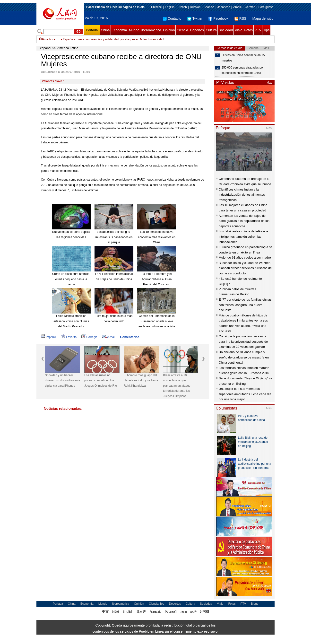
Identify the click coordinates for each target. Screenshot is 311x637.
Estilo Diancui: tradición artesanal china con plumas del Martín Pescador (71, 321)
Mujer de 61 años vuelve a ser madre (245, 257)
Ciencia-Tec (156, 603)
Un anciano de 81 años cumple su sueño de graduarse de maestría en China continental (244, 357)
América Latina (67, 48)
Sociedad (226, 30)
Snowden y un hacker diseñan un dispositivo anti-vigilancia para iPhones (62, 380)
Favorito (69, 337)
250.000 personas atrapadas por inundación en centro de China (243, 70)
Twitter (194, 18)
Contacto (172, 18)
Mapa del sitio (262, 18)
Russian (195, 7)
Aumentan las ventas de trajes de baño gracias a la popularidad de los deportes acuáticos (244, 221)
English (169, 7)
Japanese (223, 7)
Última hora (47, 39)
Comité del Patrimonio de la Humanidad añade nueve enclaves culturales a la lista (156, 321)
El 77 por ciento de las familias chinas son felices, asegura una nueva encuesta (245, 305)
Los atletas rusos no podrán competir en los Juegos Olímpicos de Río (100, 380)
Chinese (156, 7)
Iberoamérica (151, 30)
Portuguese (266, 7)
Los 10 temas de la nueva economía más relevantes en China (156, 237)
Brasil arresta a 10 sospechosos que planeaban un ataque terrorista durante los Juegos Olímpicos (176, 386)
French (182, 7)
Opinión (169, 30)
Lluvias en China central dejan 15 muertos (243, 57)
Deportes (197, 30)
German (250, 7)
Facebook (218, 18)
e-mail (108, 337)
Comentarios (129, 337)
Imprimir (48, 337)
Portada (92, 30)
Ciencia (182, 30)
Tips (266, 30)
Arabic (237, 7)
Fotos (248, 30)
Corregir (89, 337)
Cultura (211, 30)
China (105, 30)
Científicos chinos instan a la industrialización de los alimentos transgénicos (242, 195)
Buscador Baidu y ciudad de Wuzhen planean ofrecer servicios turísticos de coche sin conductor (245, 268)
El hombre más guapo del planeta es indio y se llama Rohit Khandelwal (141, 380)
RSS (240, 18)
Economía (119, 30)
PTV (258, 30)
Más (269, 82)
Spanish (209, 7)
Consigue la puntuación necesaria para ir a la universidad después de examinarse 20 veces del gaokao (243, 341)
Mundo (134, 30)
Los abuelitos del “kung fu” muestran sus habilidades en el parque (114, 237)
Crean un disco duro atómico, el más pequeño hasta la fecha (71, 279)
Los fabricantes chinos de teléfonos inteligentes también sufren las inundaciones (243, 236)
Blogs (254, 603)
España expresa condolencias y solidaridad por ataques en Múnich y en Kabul (113, 39)
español (45, 48)
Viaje (238, 30)
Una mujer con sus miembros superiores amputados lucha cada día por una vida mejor (245, 394)
